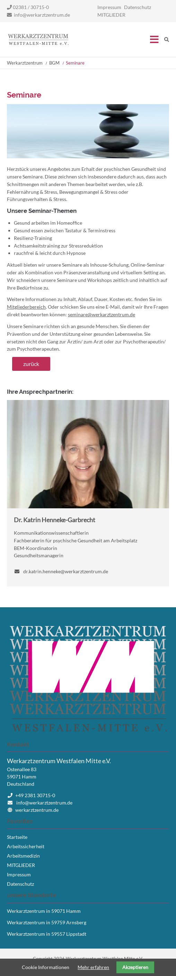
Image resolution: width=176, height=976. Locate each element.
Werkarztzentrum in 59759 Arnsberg (46, 922)
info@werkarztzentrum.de (42, 15)
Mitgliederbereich (26, 307)
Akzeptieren (135, 967)
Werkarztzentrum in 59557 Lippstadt (46, 934)
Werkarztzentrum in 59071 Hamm (44, 911)
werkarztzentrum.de (37, 810)
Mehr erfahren (93, 967)
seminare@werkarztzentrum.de (101, 314)
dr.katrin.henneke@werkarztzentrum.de (65, 571)
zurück (31, 363)
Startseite (38, 39)
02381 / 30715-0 (28, 7)
